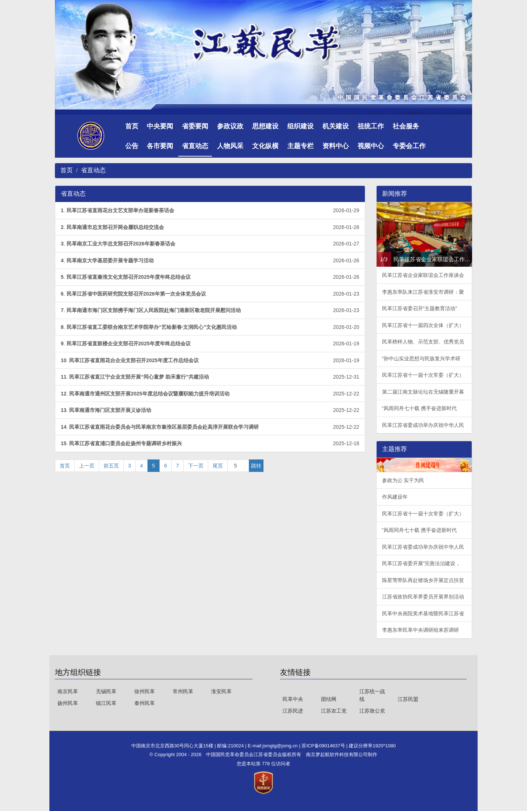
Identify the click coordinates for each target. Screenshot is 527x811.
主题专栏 (300, 146)
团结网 (328, 699)
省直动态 (195, 146)
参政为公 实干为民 (403, 480)
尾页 (218, 466)
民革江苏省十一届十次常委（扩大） (423, 375)
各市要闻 (160, 146)
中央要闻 (160, 126)
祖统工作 (371, 126)
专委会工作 (409, 146)
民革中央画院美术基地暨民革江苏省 (423, 613)
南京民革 (67, 691)
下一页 (195, 466)
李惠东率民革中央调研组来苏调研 (420, 630)
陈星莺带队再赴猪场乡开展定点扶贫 (423, 580)
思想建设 (265, 126)
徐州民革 (144, 691)
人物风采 (230, 146)
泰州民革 (144, 703)
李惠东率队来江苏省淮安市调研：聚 (423, 292)
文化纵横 (265, 146)
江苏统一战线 (372, 695)
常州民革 (183, 691)
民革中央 (293, 699)
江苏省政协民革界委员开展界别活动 (423, 597)
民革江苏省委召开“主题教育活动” (419, 308)
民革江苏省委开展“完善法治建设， (421, 563)
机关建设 (335, 126)
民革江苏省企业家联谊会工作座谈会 (423, 275)
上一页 (86, 466)
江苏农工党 (334, 711)
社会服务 (406, 126)
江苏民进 (293, 711)
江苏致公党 (372, 711)
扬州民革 (67, 703)
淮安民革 (221, 691)
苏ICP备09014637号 (324, 745)
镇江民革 (106, 703)
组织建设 (300, 126)
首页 (131, 126)
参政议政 (230, 126)
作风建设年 (395, 497)
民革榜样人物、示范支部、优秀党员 (423, 342)
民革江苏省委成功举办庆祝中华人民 (423, 425)
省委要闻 (195, 126)
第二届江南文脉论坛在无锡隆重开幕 (423, 392)
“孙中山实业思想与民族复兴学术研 (421, 358)
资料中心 (335, 146)
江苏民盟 (408, 699)
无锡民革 (106, 691)
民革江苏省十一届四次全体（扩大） (423, 325)
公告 (131, 146)
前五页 (111, 466)
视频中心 (371, 146)
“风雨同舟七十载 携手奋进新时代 (419, 408)
